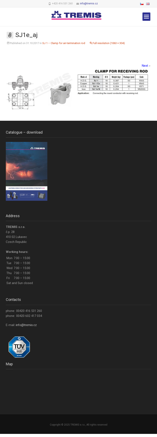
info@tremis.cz (89, 3)
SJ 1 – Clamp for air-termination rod (63, 43)
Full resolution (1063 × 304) (109, 43)
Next (146, 66)
